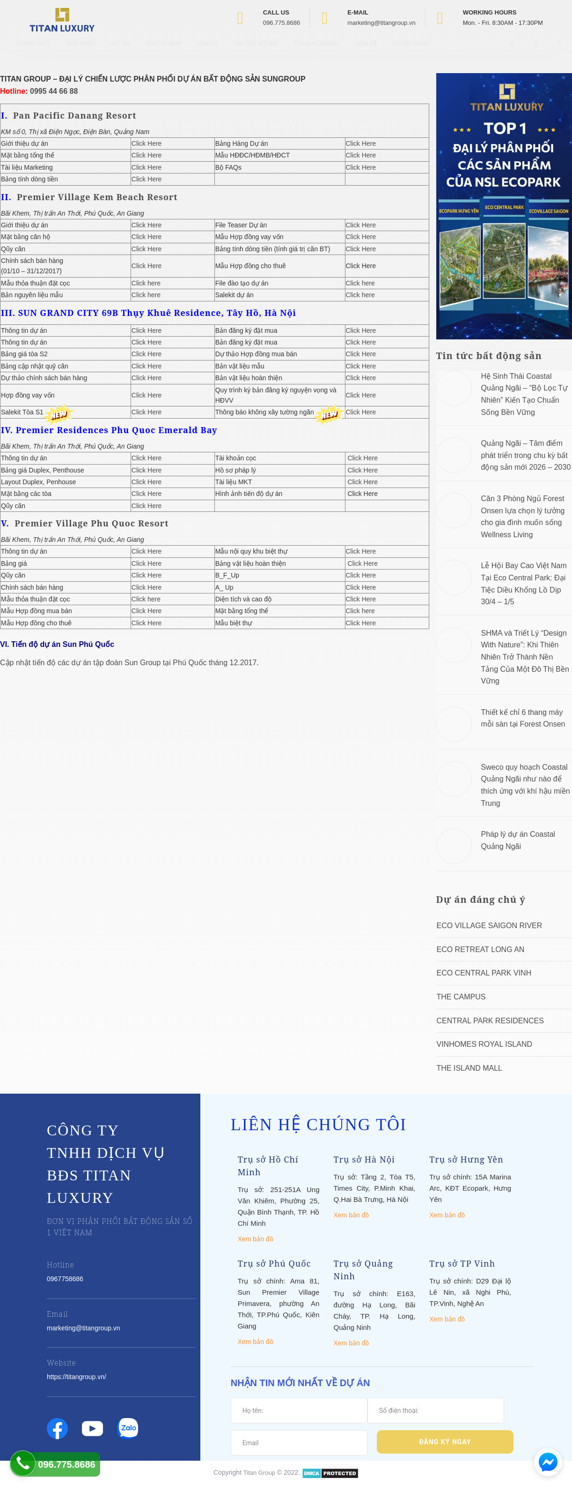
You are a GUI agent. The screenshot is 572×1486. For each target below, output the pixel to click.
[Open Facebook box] (514, 51)
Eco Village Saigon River (490, 926)
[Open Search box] (560, 51)
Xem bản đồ (255, 1239)
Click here (146, 283)
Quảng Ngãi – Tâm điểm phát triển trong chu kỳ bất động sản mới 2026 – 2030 (526, 455)
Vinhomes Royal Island (485, 1044)
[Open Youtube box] (537, 51)
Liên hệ (366, 51)
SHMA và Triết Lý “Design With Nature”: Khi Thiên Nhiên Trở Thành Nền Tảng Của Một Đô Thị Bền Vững (525, 657)
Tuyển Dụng (411, 51)
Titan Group (259, 1473)
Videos (207, 51)
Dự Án (120, 51)
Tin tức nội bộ (256, 51)
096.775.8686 (282, 22)
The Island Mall (469, 1068)
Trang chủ (33, 51)
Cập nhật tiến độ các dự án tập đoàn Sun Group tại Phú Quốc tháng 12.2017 (128, 663)
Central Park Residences (490, 1021)
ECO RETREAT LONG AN (481, 949)
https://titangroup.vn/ (76, 1377)
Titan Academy (316, 51)
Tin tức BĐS (163, 51)
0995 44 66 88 (54, 91)
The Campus (461, 997)
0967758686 (65, 1279)
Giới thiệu (80, 51)
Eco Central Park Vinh (484, 973)
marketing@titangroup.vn (381, 22)
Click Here (147, 143)
